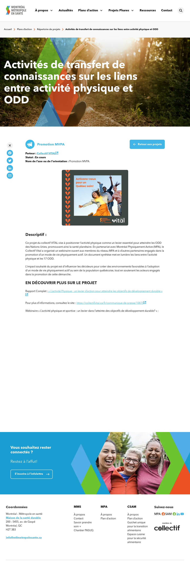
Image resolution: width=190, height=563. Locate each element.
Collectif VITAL (47, 153)
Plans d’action (88, 10)
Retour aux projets (150, 144)
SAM (170, 514)
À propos (41, 10)
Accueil (8, 29)
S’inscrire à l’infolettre (29, 473)
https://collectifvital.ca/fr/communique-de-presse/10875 (111, 302)
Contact (166, 10)
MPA (159, 514)
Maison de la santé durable (23, 517)
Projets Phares (119, 10)
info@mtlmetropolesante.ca (24, 537)
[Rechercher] (181, 10)
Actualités (66, 10)
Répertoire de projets (48, 29)
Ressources (148, 10)
